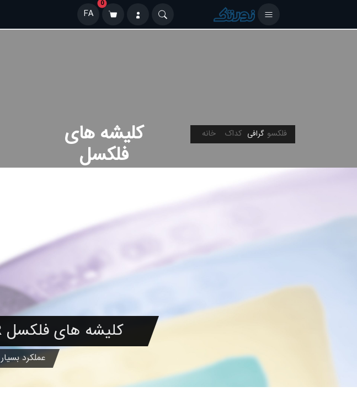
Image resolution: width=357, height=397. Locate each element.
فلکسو (277, 134)
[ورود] (138, 14)
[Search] (163, 14)
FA (88, 14)
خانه (209, 134)
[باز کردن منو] (269, 14)
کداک (233, 134)
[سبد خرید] (113, 14)
